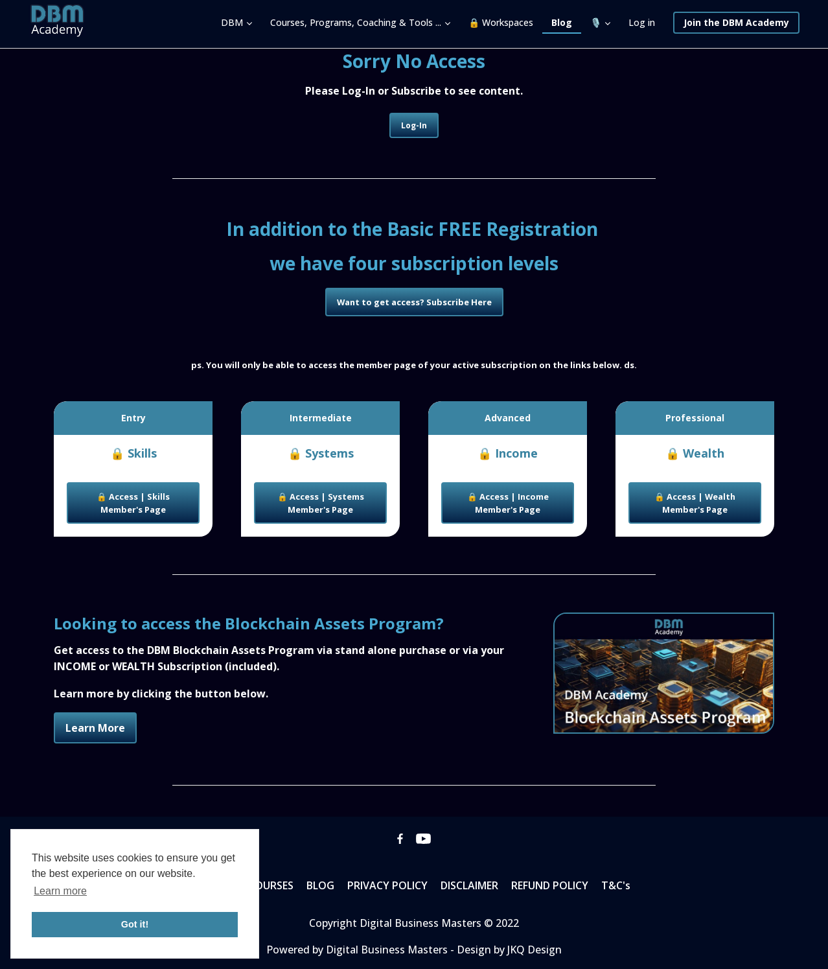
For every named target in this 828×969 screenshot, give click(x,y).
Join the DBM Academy (736, 22)
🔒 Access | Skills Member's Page (133, 503)
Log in (641, 22)
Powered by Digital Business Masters (358, 949)
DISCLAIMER (469, 885)
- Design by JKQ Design (506, 949)
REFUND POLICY (549, 885)
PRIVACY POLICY (387, 885)
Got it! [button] (134, 924)
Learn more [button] (60, 890)
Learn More (95, 728)
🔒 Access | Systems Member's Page (320, 503)
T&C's (615, 885)
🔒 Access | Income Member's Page (508, 503)
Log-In (414, 125)
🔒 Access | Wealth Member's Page (694, 503)
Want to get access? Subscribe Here (414, 302)
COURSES (270, 885)
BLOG (320, 885)
